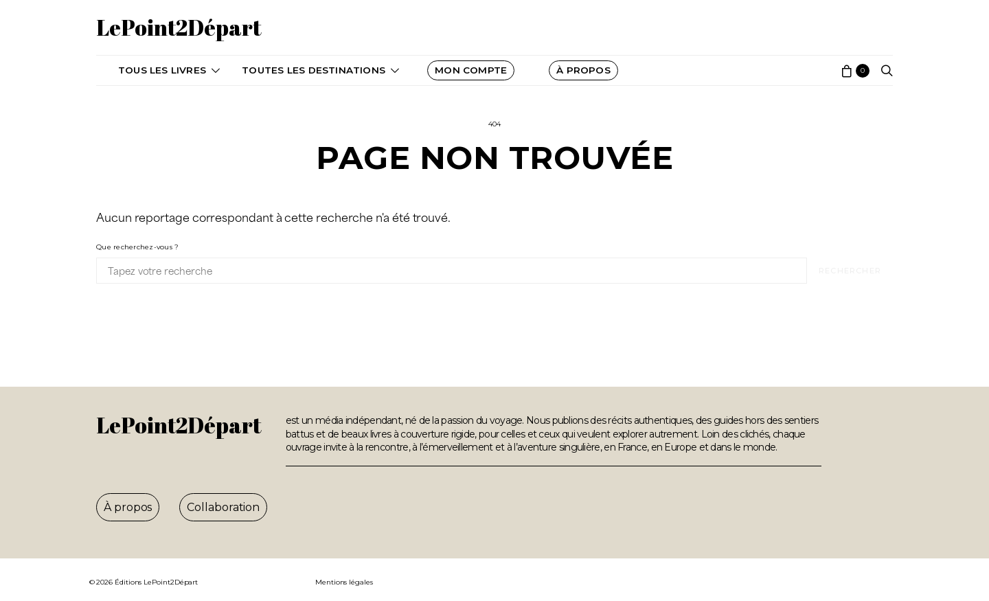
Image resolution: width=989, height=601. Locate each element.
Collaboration (223, 507)
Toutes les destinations (313, 70)
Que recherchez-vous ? (137, 246)
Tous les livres (162, 70)
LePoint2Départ (179, 27)
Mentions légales (344, 582)
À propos (128, 507)
